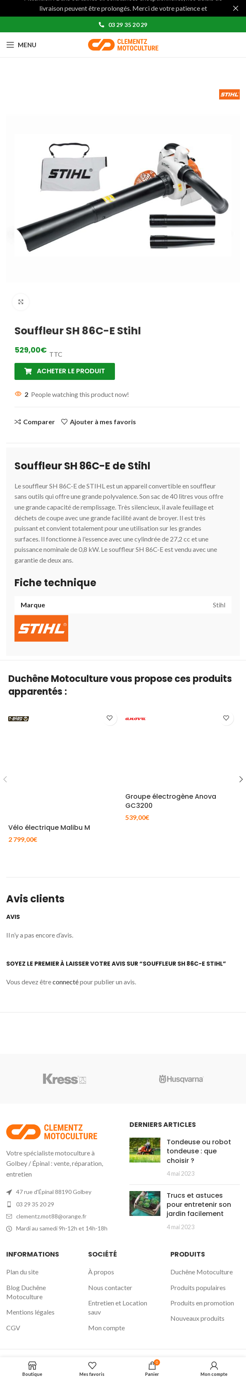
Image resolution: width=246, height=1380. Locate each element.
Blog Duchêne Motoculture (26, 1291)
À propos (101, 1272)
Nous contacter (110, 1287)
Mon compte (106, 1328)
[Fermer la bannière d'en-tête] (235, 8)
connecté (66, 982)
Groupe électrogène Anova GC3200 (170, 800)
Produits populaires (198, 1287)
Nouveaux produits (197, 1318)
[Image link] (51, 1130)
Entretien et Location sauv (117, 1307)
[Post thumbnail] (144, 1158)
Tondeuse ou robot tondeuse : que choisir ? (199, 1151)
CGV (13, 1328)
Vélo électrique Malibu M (49, 827)
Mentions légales (30, 1312)
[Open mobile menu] (21, 44)
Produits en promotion (202, 1303)
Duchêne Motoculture (201, 1272)
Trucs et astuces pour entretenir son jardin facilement (199, 1204)
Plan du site (22, 1272)
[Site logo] (123, 44)
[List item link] (61, 1204)
